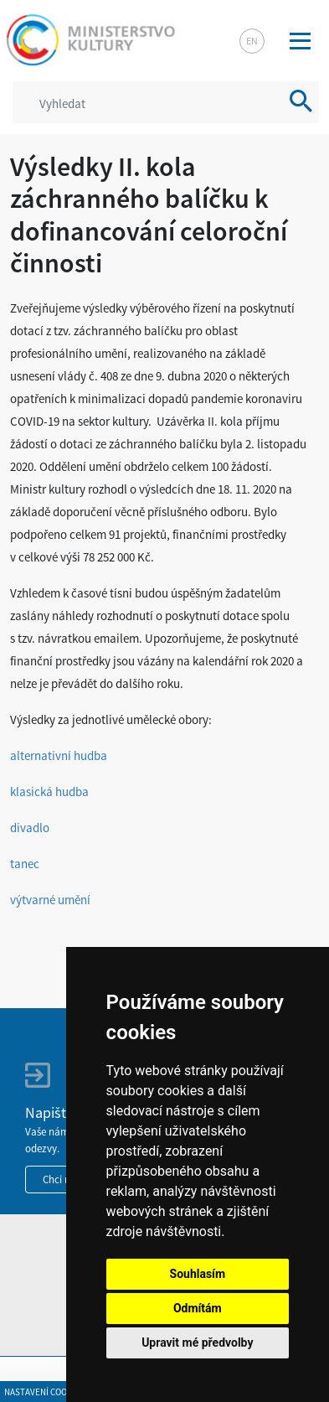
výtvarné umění (50, 900)
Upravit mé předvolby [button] (197, 1342)
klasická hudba (49, 791)
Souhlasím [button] (198, 1273)
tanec (24, 864)
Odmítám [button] (197, 1308)
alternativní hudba (58, 755)
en (252, 40)
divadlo (29, 828)
